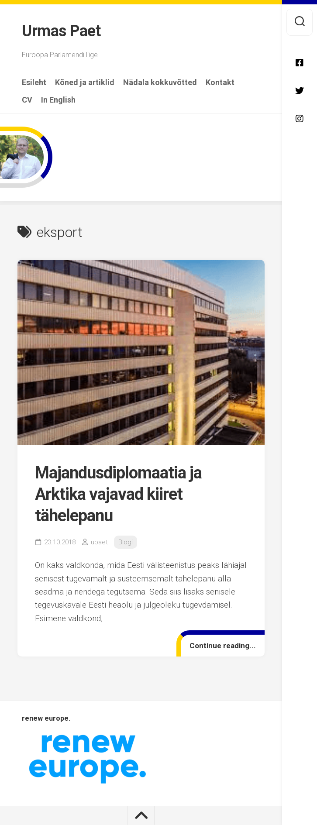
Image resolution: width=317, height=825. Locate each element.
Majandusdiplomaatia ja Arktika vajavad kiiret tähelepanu (118, 494)
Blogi (125, 542)
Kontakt (220, 82)
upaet (99, 542)
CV (27, 100)
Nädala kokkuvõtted (160, 82)
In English (58, 100)
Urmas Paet (61, 31)
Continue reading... (223, 645)
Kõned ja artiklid (84, 82)
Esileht (34, 82)
